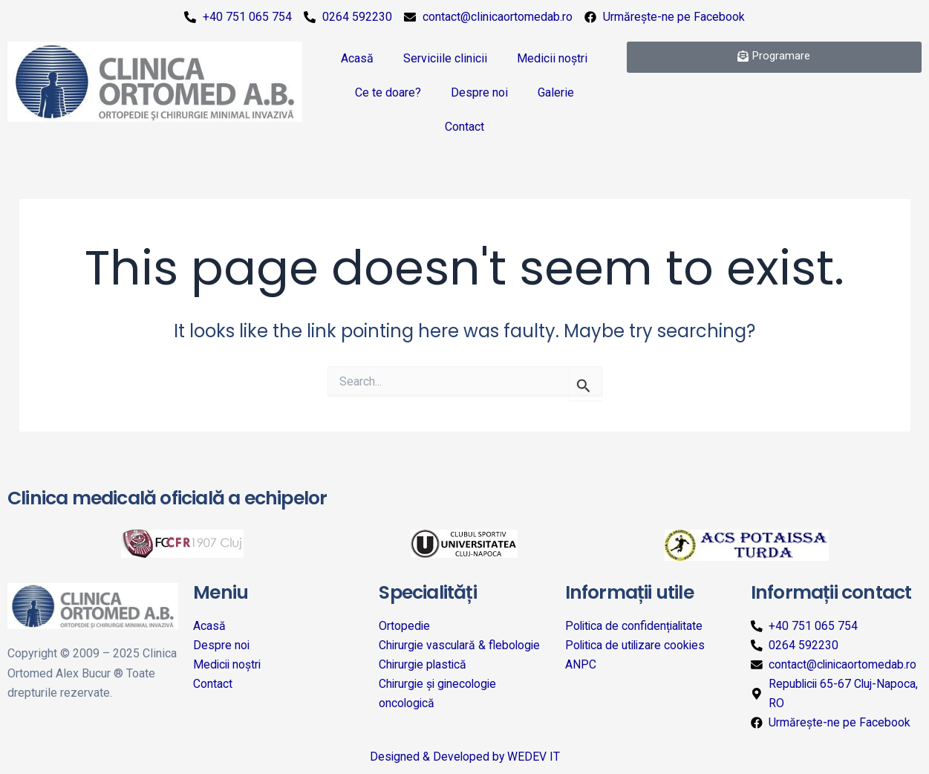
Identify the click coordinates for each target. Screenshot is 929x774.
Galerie (556, 92)
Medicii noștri (552, 58)
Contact (464, 127)
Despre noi (479, 92)
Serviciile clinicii (445, 58)
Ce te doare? (388, 92)
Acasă (357, 58)
